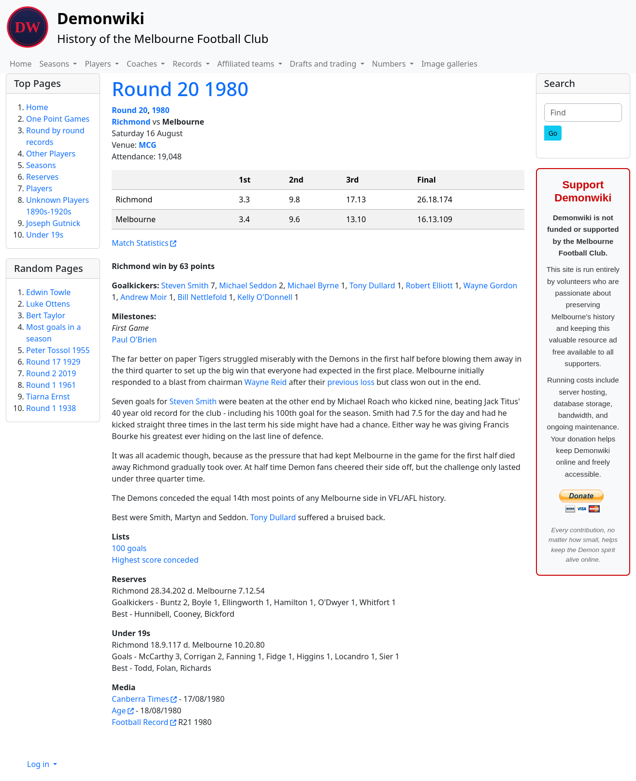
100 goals (129, 548)
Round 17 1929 (53, 361)
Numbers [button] (390, 63)
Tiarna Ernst (48, 396)
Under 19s (44, 234)
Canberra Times (140, 699)
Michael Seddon (248, 285)
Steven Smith (185, 285)
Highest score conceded (155, 559)
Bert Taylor (45, 315)
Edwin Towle (48, 292)
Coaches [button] (143, 63)
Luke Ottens (48, 303)
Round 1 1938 (51, 408)
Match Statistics (140, 243)
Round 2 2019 (51, 373)
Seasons (41, 165)
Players (39, 188)
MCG (148, 145)
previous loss (351, 382)
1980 (161, 110)
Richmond (131, 121)
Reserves (42, 176)
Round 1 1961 (51, 385)
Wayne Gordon (490, 285)
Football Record (140, 722)
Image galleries (449, 63)
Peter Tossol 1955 (58, 350)
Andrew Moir (143, 297)
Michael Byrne (313, 285)
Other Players (50, 153)
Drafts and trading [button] (324, 63)
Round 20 (129, 110)
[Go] (553, 133)
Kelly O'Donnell (264, 297)
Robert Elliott (429, 285)
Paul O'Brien (134, 339)
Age (119, 710)
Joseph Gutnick (53, 223)
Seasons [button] (56, 63)
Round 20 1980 (180, 88)
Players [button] (99, 63)
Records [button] (188, 63)
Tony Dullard (372, 285)
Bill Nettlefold (202, 297)
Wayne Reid (266, 382)
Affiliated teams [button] (246, 63)
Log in (39, 764)
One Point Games (57, 119)
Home (21, 63)
